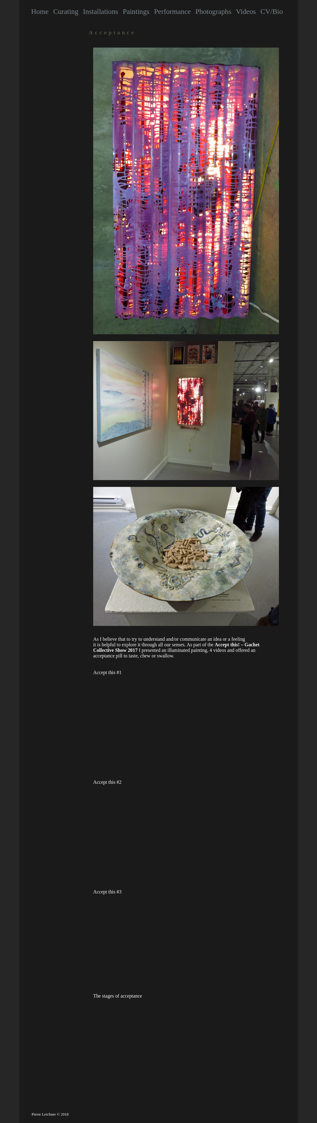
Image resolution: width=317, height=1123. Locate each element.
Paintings (136, 11)
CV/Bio (271, 11)
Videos (246, 11)
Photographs (213, 11)
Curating (65, 11)
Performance (172, 11)
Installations (100, 11)
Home (40, 11)
